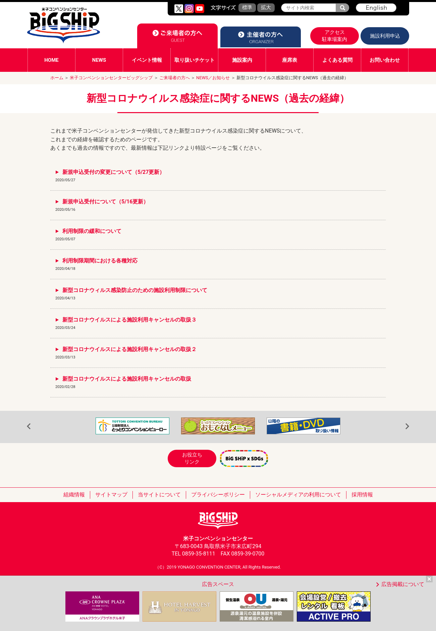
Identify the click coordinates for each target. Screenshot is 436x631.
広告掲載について (402, 584)
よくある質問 (337, 60)
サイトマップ (111, 494)
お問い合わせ (385, 60)
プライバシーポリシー (218, 494)
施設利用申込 (385, 36)
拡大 (266, 7)
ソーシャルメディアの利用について (298, 494)
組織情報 (74, 494)
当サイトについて (159, 494)
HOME (51, 60)
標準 (247, 7)
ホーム (56, 77)
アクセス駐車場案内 (334, 35)
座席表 (289, 60)
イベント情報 (147, 60)
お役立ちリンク (192, 458)
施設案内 (242, 60)
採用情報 (362, 494)
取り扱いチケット (194, 60)
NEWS (99, 60)
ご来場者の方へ (174, 77)
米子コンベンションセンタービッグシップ (111, 77)
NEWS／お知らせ (213, 77)
